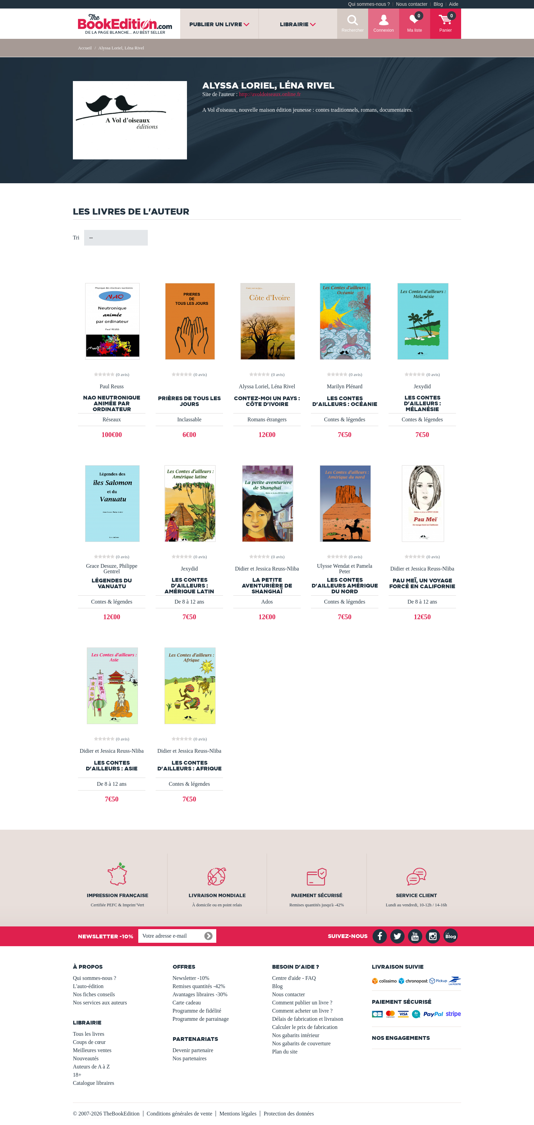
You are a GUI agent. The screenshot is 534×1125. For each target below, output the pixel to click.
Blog (438, 4)
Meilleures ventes (92, 1050)
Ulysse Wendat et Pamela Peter (344, 568)
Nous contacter (411, 4)
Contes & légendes (344, 419)
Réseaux (112, 419)
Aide (453, 4)
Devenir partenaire (193, 1050)
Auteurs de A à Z (91, 1066)
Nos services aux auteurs (100, 1002)
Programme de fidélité (197, 1011)
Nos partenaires (190, 1058)
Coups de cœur (89, 1042)
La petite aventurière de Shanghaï (267, 585)
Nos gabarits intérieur (295, 1035)
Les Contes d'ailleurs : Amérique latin (189, 585)
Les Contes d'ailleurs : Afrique (189, 765)
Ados (267, 602)
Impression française (117, 895)
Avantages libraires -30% (200, 994)
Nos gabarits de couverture (301, 1043)
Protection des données (289, 1113)
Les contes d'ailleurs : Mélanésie (422, 403)
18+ (77, 1075)
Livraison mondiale (217, 895)
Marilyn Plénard (344, 386)
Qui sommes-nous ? (369, 4)
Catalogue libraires (93, 1083)
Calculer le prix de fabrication (304, 1027)
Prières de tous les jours (189, 401)
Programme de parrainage (201, 1019)
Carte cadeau (187, 1002)
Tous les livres (88, 1034)
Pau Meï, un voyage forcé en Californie (422, 583)
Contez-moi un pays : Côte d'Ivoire (267, 401)
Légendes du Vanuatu (112, 583)
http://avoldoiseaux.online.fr (270, 94)
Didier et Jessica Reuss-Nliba (267, 569)
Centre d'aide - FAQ (294, 978)
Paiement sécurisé (316, 895)
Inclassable (189, 419)
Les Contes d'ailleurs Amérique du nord (345, 585)
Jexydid (422, 386)
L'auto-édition (88, 986)
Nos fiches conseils (94, 994)
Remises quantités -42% (199, 986)
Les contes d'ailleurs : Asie (112, 765)
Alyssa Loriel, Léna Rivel (267, 386)
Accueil (85, 47)
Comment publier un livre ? (302, 1002)
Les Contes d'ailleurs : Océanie (344, 401)
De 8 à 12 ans (189, 602)
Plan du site (285, 1051)
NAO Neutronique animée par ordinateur (111, 403)
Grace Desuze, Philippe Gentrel (112, 568)
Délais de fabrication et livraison (307, 1019)
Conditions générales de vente (179, 1113)
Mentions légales (237, 1113)
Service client (416, 895)
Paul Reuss (112, 386)
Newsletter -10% (191, 978)
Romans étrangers (266, 419)
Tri (76, 237)
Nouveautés (86, 1058)
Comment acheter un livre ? (302, 1011)
